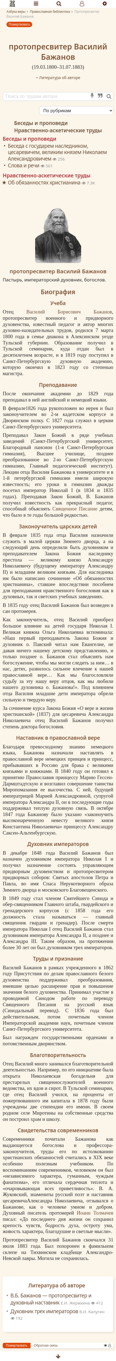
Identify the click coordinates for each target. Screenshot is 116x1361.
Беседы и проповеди (41, 123)
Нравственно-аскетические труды (58, 130)
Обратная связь (46, 1345)
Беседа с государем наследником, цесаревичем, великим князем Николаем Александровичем (57, 152)
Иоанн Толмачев (95, 1213)
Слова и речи (24, 165)
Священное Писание (75, 509)
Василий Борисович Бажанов (69, 312)
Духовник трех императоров (58, 1311)
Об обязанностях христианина (45, 182)
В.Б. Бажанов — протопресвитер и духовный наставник (51, 1299)
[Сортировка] (76, 110)
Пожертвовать (19, 24)
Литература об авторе (58, 77)
